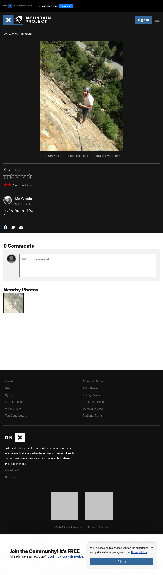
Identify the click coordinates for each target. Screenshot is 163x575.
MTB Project (91, 388)
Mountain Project (94, 381)
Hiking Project (92, 395)
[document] (121, 555)
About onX (12, 470)
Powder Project (93, 408)
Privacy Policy (139, 552)
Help (8, 388)
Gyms (9, 395)
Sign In (143, 20)
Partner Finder (14, 402)
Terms (91, 527)
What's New (13, 408)
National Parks (92, 415)
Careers (10, 477)
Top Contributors (16, 415)
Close (121, 561)
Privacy (103, 527)
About (9, 381)
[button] (5, 226)
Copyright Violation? (106, 156)
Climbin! (26, 34)
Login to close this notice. (66, 556)
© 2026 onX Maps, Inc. (69, 527)
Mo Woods (10, 34)
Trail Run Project (94, 402)
